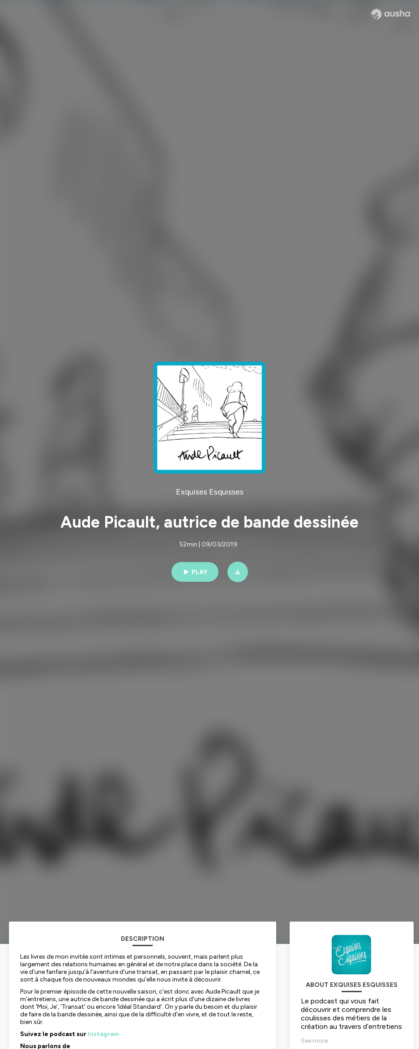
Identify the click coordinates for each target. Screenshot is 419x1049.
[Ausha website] (390, 14)
